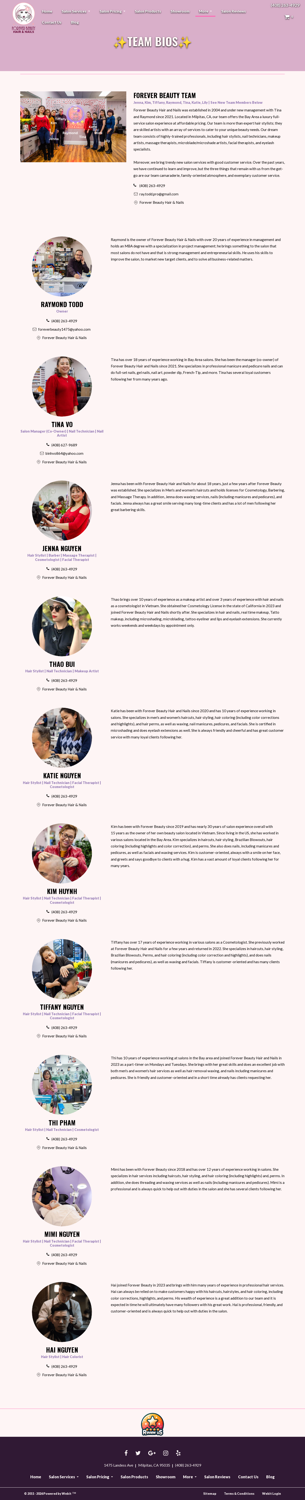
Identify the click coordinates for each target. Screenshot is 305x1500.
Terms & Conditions (239, 1493)
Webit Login (271, 1493)
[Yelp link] (178, 1453)
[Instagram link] (165, 1453)
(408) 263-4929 (285, 5)
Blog (75, 22)
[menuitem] (47, 11)
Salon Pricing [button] (111, 11)
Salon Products (148, 11)
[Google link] (151, 1453)
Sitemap (209, 1493)
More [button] (204, 11)
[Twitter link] (138, 1453)
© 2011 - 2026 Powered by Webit (50, 1494)
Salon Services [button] (74, 11)
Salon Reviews (233, 11)
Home (47, 11)
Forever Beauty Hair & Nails (22, 17)
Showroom (180, 11)
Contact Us (51, 22)
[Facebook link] (126, 1453)
